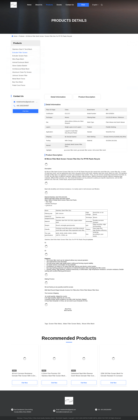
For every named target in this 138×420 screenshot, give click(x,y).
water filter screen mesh (72, 324)
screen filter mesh (55, 324)
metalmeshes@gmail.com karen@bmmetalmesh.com (35, 102)
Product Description (86, 97)
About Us (38, 5)
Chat (83, 5)
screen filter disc (115, 171)
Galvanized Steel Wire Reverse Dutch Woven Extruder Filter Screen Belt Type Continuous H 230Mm (83, 375)
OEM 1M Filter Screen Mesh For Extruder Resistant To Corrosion (112, 375)
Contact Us (70, 5)
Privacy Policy (27, 418)
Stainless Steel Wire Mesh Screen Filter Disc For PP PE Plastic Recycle (66, 239)
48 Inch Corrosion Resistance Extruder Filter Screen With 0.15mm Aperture (24, 375)
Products (49, 5)
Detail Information (58, 97)
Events (59, 5)
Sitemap (19, 418)
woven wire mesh (88, 324)
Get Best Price (98, 88)
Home (29, 5)
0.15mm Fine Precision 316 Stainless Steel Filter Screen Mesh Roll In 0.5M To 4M (53, 375)
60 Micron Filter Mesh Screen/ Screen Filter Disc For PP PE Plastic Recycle (67, 171)
